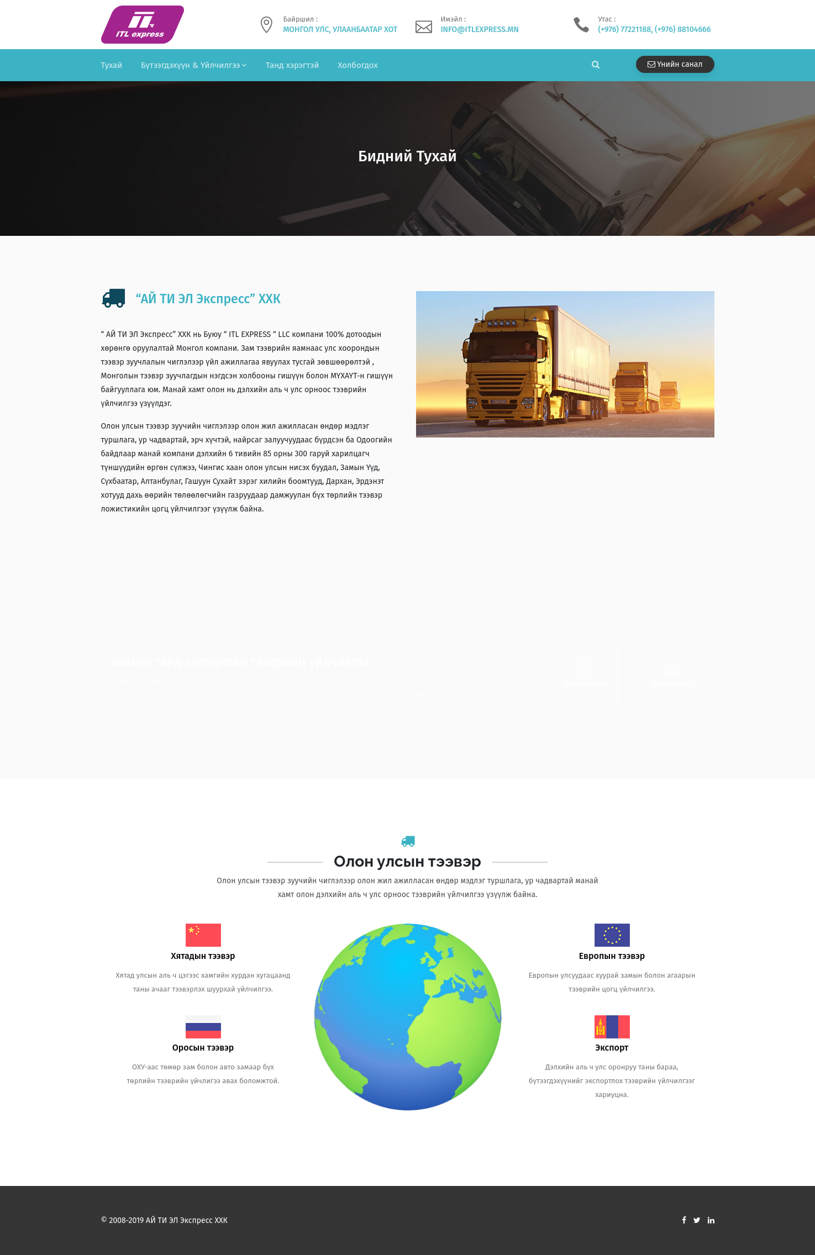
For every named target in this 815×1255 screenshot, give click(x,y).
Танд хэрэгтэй (292, 65)
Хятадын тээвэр (203, 956)
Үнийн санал (675, 64)
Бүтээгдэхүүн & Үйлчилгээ (190, 65)
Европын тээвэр (612, 956)
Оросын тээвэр (203, 1047)
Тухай (112, 65)
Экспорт (612, 1047)
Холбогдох (358, 65)
